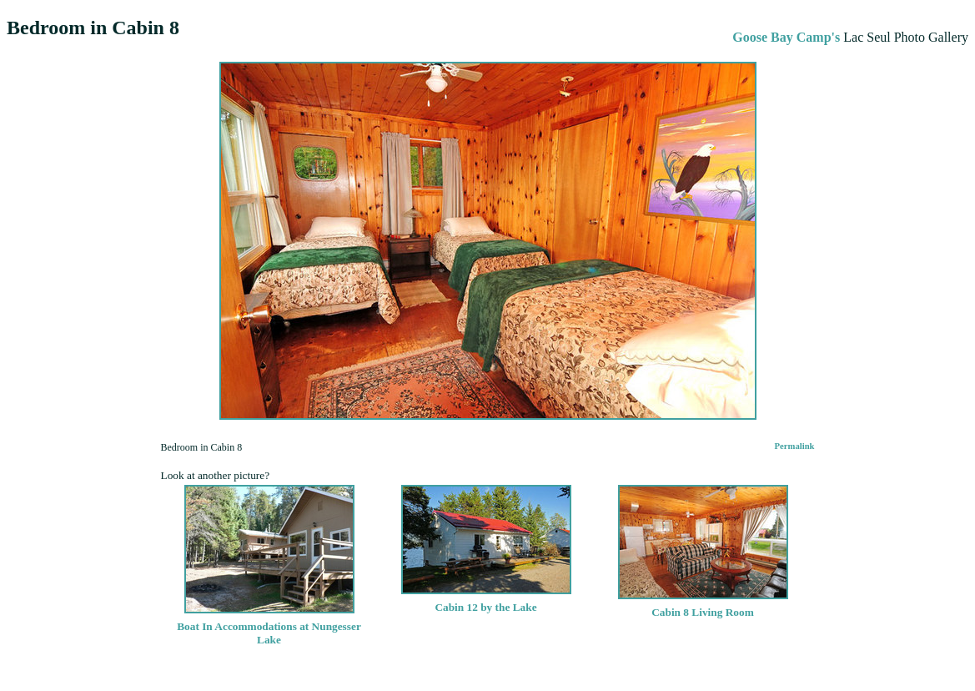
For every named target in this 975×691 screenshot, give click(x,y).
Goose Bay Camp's (786, 37)
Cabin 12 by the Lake (486, 600)
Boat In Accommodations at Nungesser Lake (269, 626)
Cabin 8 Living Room (703, 605)
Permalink (795, 446)
